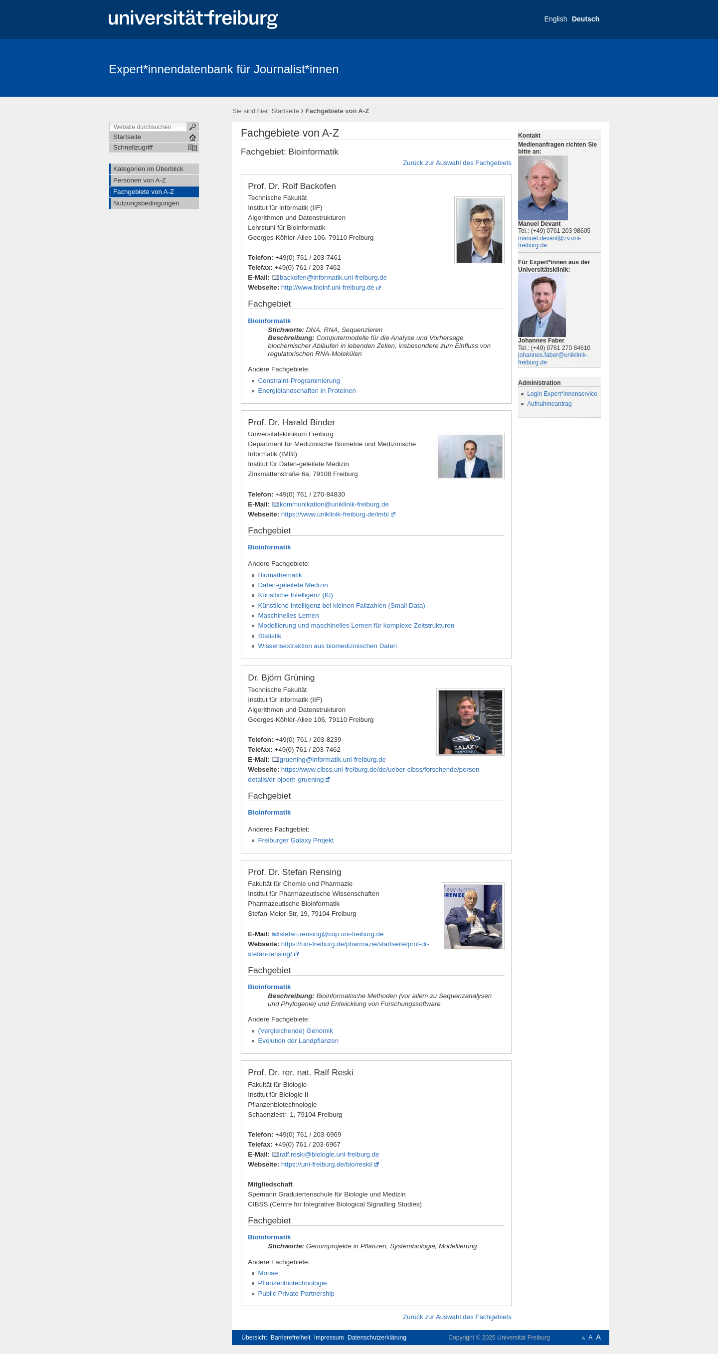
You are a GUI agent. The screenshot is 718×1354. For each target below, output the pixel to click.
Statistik (269, 636)
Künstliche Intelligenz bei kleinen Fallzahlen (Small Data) (341, 605)
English (555, 19)
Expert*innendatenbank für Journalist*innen (224, 69)
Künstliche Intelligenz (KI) (295, 595)
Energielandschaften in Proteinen (307, 390)
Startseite (285, 111)
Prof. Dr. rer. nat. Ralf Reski (300, 1072)
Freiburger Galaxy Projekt (296, 840)
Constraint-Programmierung (299, 380)
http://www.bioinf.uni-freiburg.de (327, 287)
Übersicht (254, 1337)
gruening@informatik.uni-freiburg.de (333, 759)
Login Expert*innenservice (562, 393)
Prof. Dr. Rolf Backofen (292, 186)
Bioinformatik (269, 321)
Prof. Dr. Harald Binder (291, 422)
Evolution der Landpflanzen (298, 1040)
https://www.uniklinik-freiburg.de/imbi (335, 514)
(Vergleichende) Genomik (295, 1030)
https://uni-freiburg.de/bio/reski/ (326, 1164)
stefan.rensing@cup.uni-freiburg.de (332, 934)
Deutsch (585, 19)
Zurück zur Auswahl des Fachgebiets (457, 163)
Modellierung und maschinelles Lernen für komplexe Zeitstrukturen (356, 625)
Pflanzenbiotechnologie (292, 1283)
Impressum (329, 1337)
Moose (268, 1273)
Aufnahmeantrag (549, 403)
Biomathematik (280, 575)
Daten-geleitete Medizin (293, 585)
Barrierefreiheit (291, 1337)
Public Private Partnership (296, 1293)
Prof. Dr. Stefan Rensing (294, 872)
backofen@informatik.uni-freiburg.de (333, 277)
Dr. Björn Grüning (281, 677)
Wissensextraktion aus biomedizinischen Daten (327, 646)
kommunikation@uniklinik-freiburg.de (334, 504)
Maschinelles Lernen (288, 615)
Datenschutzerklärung (377, 1337)
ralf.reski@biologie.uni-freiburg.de (329, 1154)
